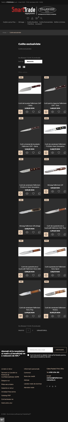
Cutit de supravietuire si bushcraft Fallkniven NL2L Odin (30, 268)
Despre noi (5, 380)
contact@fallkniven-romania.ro (55, 379)
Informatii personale (31, 369)
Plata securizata (7, 384)
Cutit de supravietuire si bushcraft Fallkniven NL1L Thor (55, 227)
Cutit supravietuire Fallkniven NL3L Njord (55, 268)
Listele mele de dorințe (33, 384)
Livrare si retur (6, 369)
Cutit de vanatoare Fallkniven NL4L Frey (29, 309)
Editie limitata (59, 22)
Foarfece (31, 24)
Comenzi (27, 373)
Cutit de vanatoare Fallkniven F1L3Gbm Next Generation (55, 145)
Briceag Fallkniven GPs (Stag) (29, 226)
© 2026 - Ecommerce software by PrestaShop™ (16, 414)
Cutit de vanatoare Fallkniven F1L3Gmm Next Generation (29, 186)
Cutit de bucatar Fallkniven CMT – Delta (29, 104)
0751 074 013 (54, 372)
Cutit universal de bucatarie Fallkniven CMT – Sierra (30, 145)
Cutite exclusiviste (46, 22)
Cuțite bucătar (32, 22)
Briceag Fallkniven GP (55, 185)
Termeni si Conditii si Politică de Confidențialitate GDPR (10, 375)
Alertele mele (29, 387)
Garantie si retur (7, 388)
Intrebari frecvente (8, 392)
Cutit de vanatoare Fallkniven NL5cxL (55, 309)
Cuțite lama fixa (9, 22)
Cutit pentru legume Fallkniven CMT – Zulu (55, 104)
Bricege (22, 22)
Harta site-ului (6, 403)
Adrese (26, 380)
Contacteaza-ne (7, 399)
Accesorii (38, 24)
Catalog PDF (6, 395)
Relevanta (30, 61)
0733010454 (10, 2)
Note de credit (29, 376)
